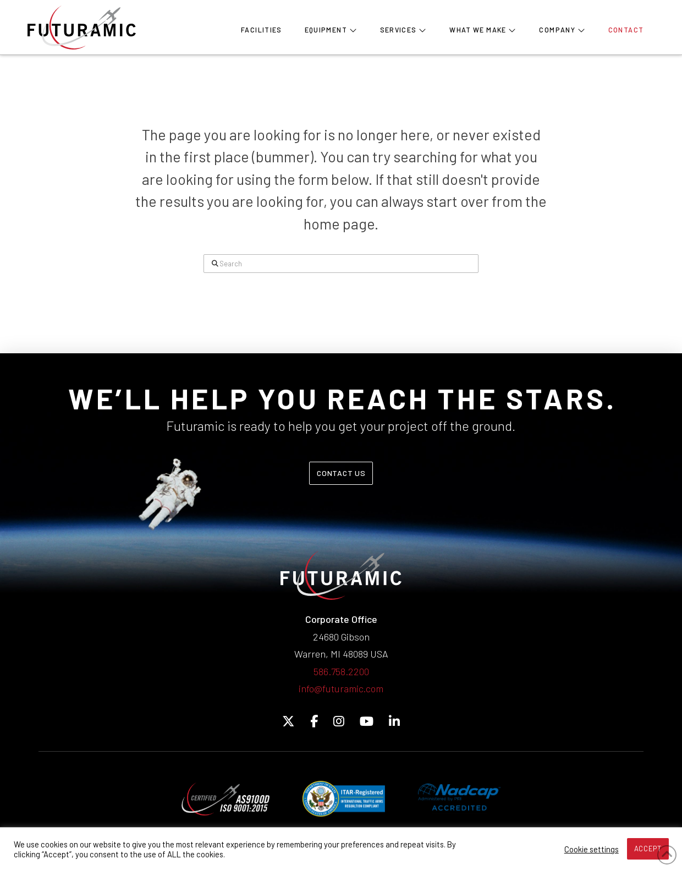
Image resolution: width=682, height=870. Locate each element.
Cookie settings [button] (591, 849)
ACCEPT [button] (648, 848)
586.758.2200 (341, 671)
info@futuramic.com (341, 688)
